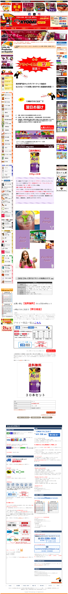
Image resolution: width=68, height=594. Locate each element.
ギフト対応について (23, 557)
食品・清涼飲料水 (20, 42)
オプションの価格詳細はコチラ (20, 409)
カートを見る (37, 28)
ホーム (15, 42)
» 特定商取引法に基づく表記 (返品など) (48, 414)
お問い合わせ (49, 28)
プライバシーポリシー (38, 564)
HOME (4, 28)
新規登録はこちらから (61, 44)
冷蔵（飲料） (27, 42)
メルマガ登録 (61, 28)
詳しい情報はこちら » (7, 67)
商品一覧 (13, 28)
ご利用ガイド (24, 28)
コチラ (21, 360)
